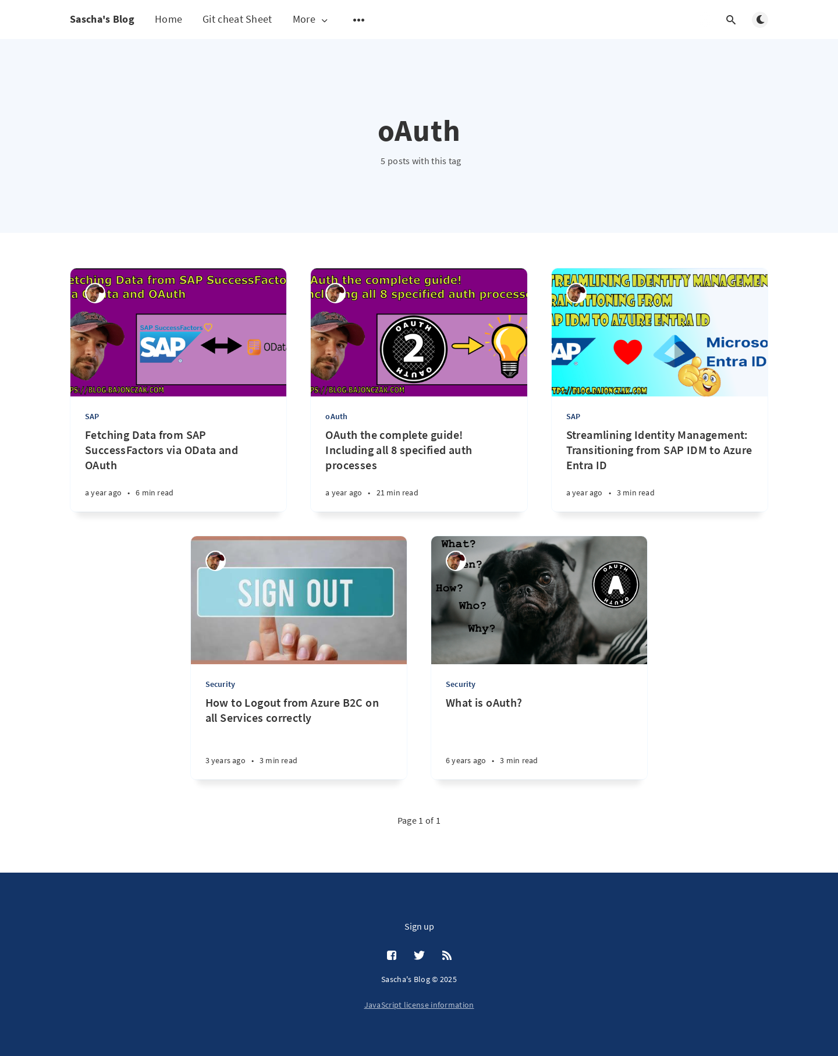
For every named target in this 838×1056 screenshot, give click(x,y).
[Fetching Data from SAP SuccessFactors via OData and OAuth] (178, 469)
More (311, 19)
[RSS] (447, 956)
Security (220, 684)
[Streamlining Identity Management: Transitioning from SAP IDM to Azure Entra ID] (660, 469)
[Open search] (731, 19)
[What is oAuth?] (539, 737)
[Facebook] (391, 956)
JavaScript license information (419, 1005)
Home (168, 19)
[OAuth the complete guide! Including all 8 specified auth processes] (419, 469)
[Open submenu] (359, 19)
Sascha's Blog (102, 19)
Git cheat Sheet (237, 19)
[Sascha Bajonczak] (95, 293)
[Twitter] (419, 956)
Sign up (419, 926)
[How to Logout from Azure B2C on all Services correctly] (299, 737)
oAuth (336, 416)
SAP (92, 416)
